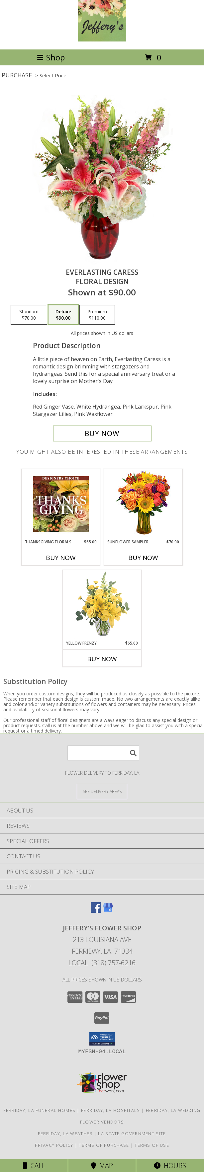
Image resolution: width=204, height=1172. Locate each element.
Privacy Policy (54, 1145)
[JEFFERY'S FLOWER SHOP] (102, 40)
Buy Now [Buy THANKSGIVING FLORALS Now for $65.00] (61, 557)
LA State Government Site (132, 1133)
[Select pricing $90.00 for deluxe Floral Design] (63, 315)
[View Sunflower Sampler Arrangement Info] (143, 504)
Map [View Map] (102, 1165)
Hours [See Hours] (170, 1165)
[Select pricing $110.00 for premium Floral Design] (97, 315)
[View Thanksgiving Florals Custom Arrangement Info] (61, 503)
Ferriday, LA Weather (65, 1133)
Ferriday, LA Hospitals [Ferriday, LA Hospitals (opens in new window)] (110, 1110)
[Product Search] (103, 752)
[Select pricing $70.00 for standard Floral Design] (29, 315)
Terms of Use (152, 1145)
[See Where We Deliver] (102, 791)
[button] (102, 1039)
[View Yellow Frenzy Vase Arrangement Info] (102, 605)
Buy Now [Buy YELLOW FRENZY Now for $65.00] (102, 659)
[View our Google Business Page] (108, 910)
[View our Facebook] (96, 910)
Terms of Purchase (104, 1145)
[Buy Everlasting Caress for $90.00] (102, 433)
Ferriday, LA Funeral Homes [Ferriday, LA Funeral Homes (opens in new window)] (39, 1110)
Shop (51, 57)
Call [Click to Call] (34, 1165)
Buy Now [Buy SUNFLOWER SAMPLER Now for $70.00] (143, 557)
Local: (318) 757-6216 (102, 962)
